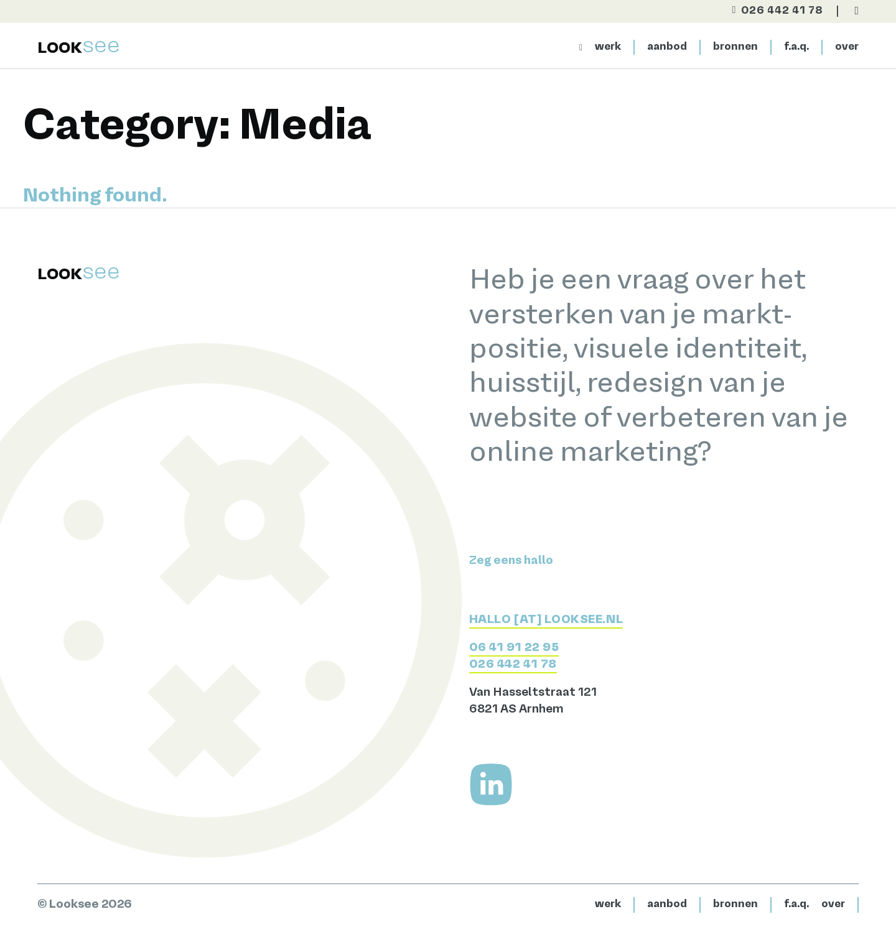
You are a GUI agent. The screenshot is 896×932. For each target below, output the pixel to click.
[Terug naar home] (78, 47)
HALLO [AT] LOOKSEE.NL (546, 619)
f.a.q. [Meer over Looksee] (796, 47)
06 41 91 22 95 (514, 647)
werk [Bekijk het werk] (608, 47)
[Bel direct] (772, 11)
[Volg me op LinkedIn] (491, 784)
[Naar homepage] (580, 47)
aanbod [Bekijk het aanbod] (667, 47)
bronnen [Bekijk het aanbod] (735, 47)
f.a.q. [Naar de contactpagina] (796, 904)
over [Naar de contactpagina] (847, 47)
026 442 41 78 (513, 664)
